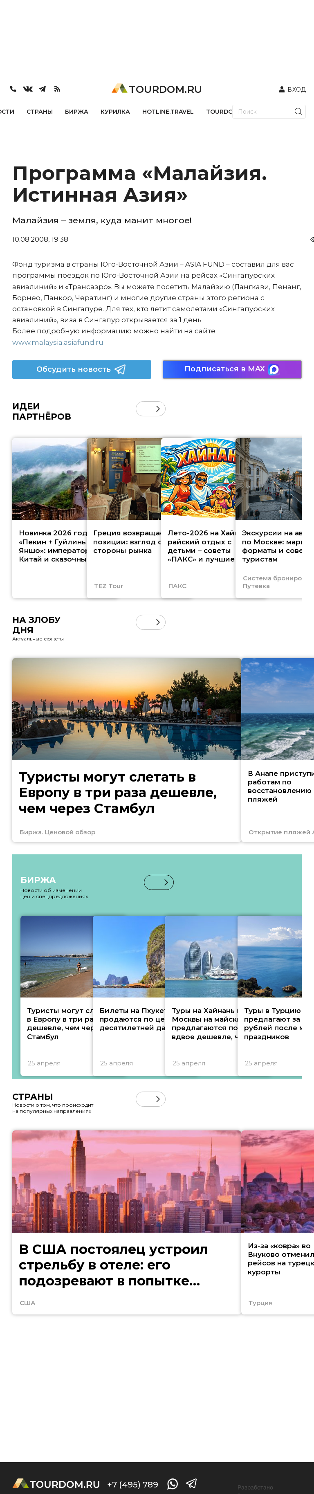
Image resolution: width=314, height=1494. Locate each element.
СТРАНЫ (40, 111)
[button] (158, 409)
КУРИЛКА (115, 111)
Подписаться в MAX (232, 369)
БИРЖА (76, 111)
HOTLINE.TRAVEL (168, 111)
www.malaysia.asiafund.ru (57, 342)
